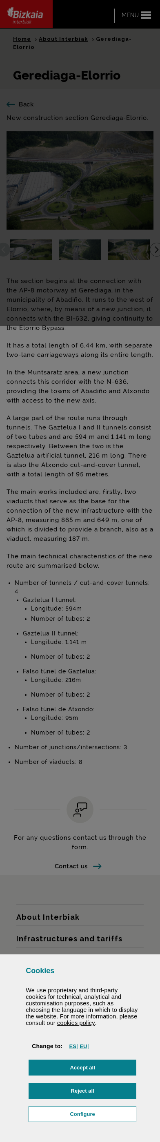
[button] (72, 1046)
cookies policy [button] (76, 1023)
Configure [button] (103, 1113)
